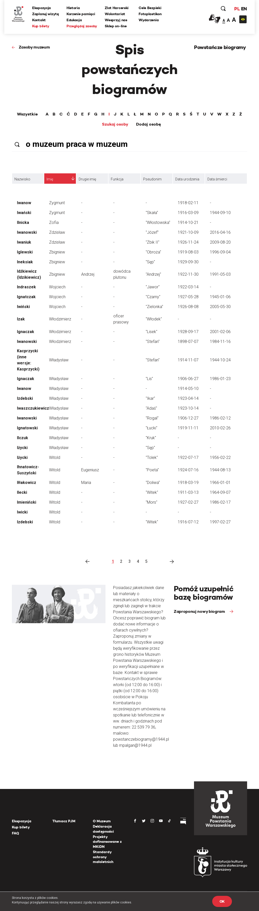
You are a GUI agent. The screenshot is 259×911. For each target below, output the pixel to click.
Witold (54, 457)
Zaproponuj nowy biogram (200, 611)
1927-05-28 (188, 296)
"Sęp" (150, 262)
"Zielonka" (154, 306)
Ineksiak (25, 262)
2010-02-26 (220, 428)
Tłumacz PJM (63, 821)
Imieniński (26, 502)
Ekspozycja (41, 8)
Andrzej (87, 274)
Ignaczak (25, 331)
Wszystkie (27, 114)
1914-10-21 (188, 222)
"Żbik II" (152, 242)
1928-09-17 (188, 331)
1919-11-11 (188, 428)
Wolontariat (115, 14)
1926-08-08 (188, 306)
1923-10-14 (188, 408)
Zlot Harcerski (116, 8)
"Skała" (152, 212)
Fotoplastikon (150, 14)
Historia (73, 8)
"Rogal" (152, 418)
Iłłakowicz (26, 482)
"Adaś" (151, 408)
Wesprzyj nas (116, 20)
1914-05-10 (188, 388)
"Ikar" (150, 398)
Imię (50, 179)
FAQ (15, 833)
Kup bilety (40, 26)
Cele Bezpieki (150, 8)
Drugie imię (87, 179)
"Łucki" (151, 428)
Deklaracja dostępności (103, 829)
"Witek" (152, 492)
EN (244, 9)
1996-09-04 (220, 252)
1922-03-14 (188, 287)
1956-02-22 (220, 457)
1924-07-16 (188, 470)
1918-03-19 (188, 482)
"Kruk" (151, 437)
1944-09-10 (220, 212)
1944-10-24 (220, 360)
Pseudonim (152, 179)
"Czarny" (153, 296)
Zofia (54, 222)
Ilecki (22, 492)
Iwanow (24, 202)
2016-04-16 (220, 232)
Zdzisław (57, 232)
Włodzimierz (60, 319)
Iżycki (22, 447)
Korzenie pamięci (81, 14)
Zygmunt (57, 202)
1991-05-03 (220, 274)
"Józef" (152, 232)
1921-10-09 (188, 232)
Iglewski (25, 252)
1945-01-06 (220, 296)
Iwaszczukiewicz (33, 408)
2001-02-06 (220, 331)
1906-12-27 (188, 418)
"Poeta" (152, 470)
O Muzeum (102, 821)
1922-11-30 (188, 274)
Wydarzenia (149, 20)
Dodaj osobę (148, 124)
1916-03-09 (188, 212)
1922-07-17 (188, 457)
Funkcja (117, 179)
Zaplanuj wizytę (45, 14)
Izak (21, 319)
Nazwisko (22, 179)
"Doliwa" (153, 482)
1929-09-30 (188, 262)
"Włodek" (154, 319)
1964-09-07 (220, 492)
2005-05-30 (220, 306)
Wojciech (57, 287)
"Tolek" (152, 457)
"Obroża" (153, 252)
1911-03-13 (188, 492)
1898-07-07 (188, 341)
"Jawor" (153, 287)
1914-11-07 (188, 360)
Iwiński (23, 306)
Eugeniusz (90, 470)
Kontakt (39, 20)
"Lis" (149, 378)
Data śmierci (217, 179)
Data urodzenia (187, 179)
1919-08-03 (188, 252)
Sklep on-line (115, 26)
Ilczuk (22, 437)
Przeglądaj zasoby (82, 26)
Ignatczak (26, 296)
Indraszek (26, 287)
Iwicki (22, 512)
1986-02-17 (220, 502)
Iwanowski (27, 232)
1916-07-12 (188, 522)
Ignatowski (27, 428)
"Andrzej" (153, 274)
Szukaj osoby (115, 124)
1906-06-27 (188, 378)
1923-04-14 (188, 398)
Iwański (24, 212)
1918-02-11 (188, 202)
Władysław (59, 360)
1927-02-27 (188, 502)
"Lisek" (151, 331)
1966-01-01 (220, 482)
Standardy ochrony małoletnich (103, 857)
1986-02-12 (220, 418)
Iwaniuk (24, 242)
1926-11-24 (188, 242)
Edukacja (74, 20)
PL (237, 9)
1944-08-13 (220, 470)
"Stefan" (153, 341)
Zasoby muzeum (34, 47)
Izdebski (25, 398)
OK (222, 901)
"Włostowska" (158, 222)
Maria (86, 482)
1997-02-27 (220, 522)
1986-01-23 (220, 378)
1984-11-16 (220, 341)
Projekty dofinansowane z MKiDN (107, 841)
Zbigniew (57, 252)
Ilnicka (23, 222)
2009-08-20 (220, 242)
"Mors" (151, 502)
